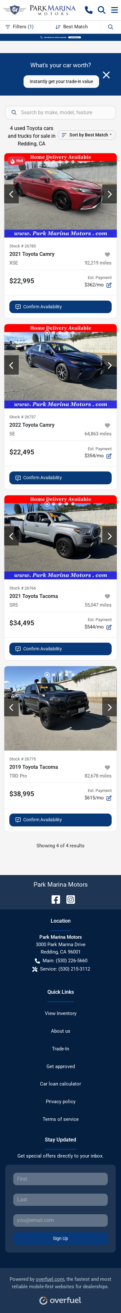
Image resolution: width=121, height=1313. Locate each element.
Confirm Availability (38, 306)
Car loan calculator (60, 1084)
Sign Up (60, 1238)
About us (60, 1031)
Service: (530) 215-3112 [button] (61, 969)
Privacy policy (61, 1101)
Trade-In (60, 1049)
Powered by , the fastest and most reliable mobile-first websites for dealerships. (60, 1288)
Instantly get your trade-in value (61, 81)
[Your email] (60, 1220)
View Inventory (60, 1013)
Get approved (60, 1066)
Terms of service (61, 1119)
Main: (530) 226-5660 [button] (61, 960)
